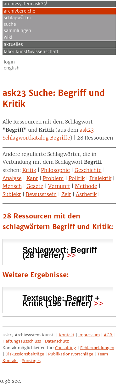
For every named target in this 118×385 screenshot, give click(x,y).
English (12, 68)
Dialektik (100, 178)
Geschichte (88, 170)
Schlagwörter (17, 17)
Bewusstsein (41, 194)
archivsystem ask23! (25, 4)
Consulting (65, 347)
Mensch (12, 186)
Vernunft (59, 186)
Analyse (12, 178)
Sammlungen (17, 30)
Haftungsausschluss (22, 341)
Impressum (89, 335)
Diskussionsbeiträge (24, 354)
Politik (77, 178)
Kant (32, 178)
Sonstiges (31, 360)
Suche (10, 24)
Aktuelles (13, 44)
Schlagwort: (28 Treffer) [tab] (60, 251)
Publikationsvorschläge (70, 354)
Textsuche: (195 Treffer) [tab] (61, 300)
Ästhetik (86, 194)
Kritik (29, 170)
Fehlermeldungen (97, 347)
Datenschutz (57, 341)
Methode (86, 186)
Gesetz (34, 186)
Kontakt (66, 335)
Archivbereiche (19, 11)
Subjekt (12, 194)
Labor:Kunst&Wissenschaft (31, 51)
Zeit (66, 194)
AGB (108, 335)
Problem (53, 178)
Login (9, 62)
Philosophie (55, 170)
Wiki (8, 37)
